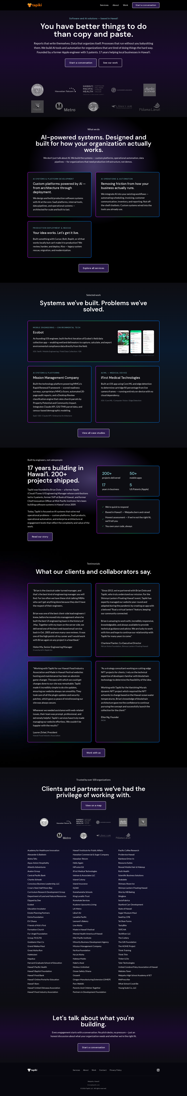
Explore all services (93, 268)
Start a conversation (146, 5)
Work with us (93, 752)
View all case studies (93, 432)
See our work (110, 62)
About (116, 5)
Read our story (40, 536)
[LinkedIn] (158, 1070)
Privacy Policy (116, 1070)
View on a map (93, 805)
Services (104, 5)
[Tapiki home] (33, 1070)
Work (125, 5)
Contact (103, 1070)
